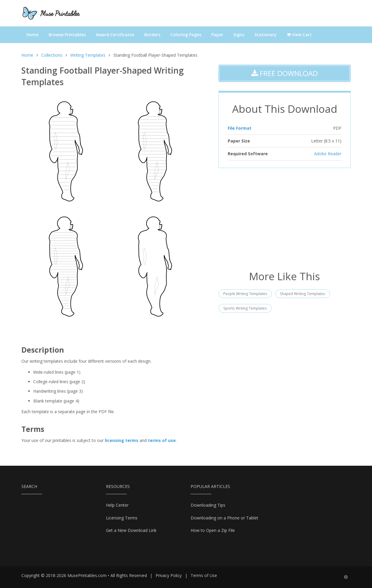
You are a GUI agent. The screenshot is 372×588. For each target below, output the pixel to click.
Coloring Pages (185, 34)
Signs (238, 34)
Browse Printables (67, 34)
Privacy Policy (169, 575)
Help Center (117, 505)
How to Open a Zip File (213, 530)
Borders (152, 34)
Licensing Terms (121, 518)
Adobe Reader (327, 153)
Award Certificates (115, 34)
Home (32, 34)
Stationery (265, 34)
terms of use (162, 440)
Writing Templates (87, 55)
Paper (217, 34)
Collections (51, 55)
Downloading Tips (208, 505)
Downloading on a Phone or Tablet (224, 518)
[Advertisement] (285, 218)
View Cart (299, 34)
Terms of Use (204, 575)
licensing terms (121, 440)
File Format (239, 128)
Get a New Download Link (131, 530)
